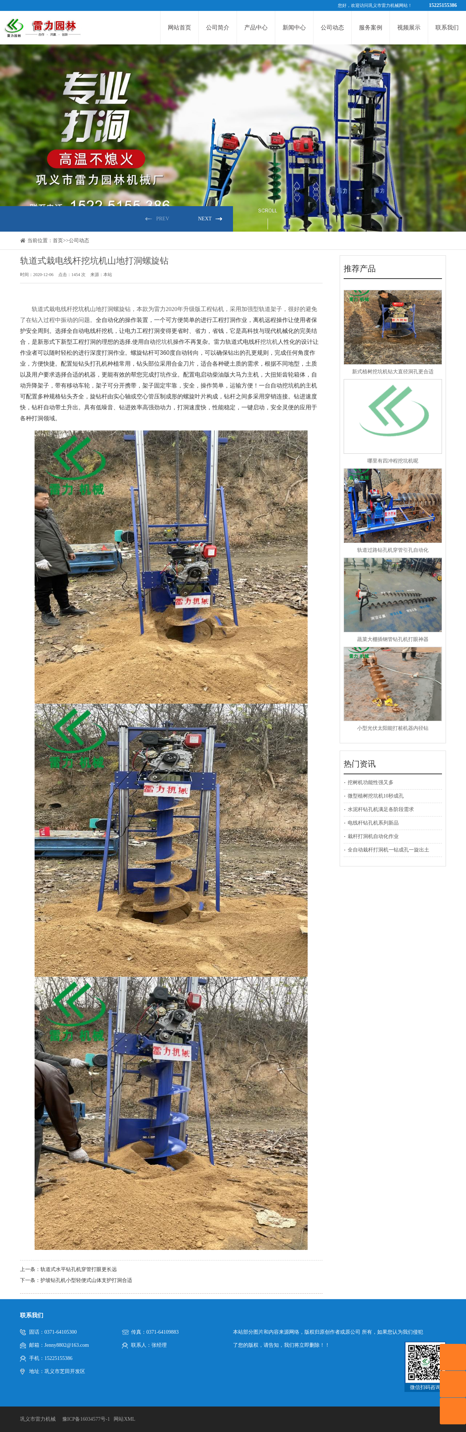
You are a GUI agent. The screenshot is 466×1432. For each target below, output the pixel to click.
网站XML (124, 1419)
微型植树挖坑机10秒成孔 (376, 796)
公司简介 (217, 27)
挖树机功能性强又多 (371, 782)
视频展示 (408, 27)
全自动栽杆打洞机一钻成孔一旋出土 (388, 850)
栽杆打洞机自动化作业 (373, 836)
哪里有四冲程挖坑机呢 (392, 461)
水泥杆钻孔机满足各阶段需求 (381, 809)
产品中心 (256, 27)
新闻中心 (294, 27)
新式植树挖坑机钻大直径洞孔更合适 (393, 371)
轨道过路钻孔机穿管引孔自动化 (393, 550)
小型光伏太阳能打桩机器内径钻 (393, 728)
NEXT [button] (205, 218)
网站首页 (179, 27)
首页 (58, 240)
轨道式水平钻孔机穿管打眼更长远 (78, 1269)
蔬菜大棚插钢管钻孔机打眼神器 (393, 639)
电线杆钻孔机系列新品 (373, 823)
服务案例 (370, 27)
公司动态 (332, 27)
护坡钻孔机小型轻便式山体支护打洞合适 (86, 1280)
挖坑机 (81, 309)
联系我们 (447, 27)
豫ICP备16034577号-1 (86, 1419)
